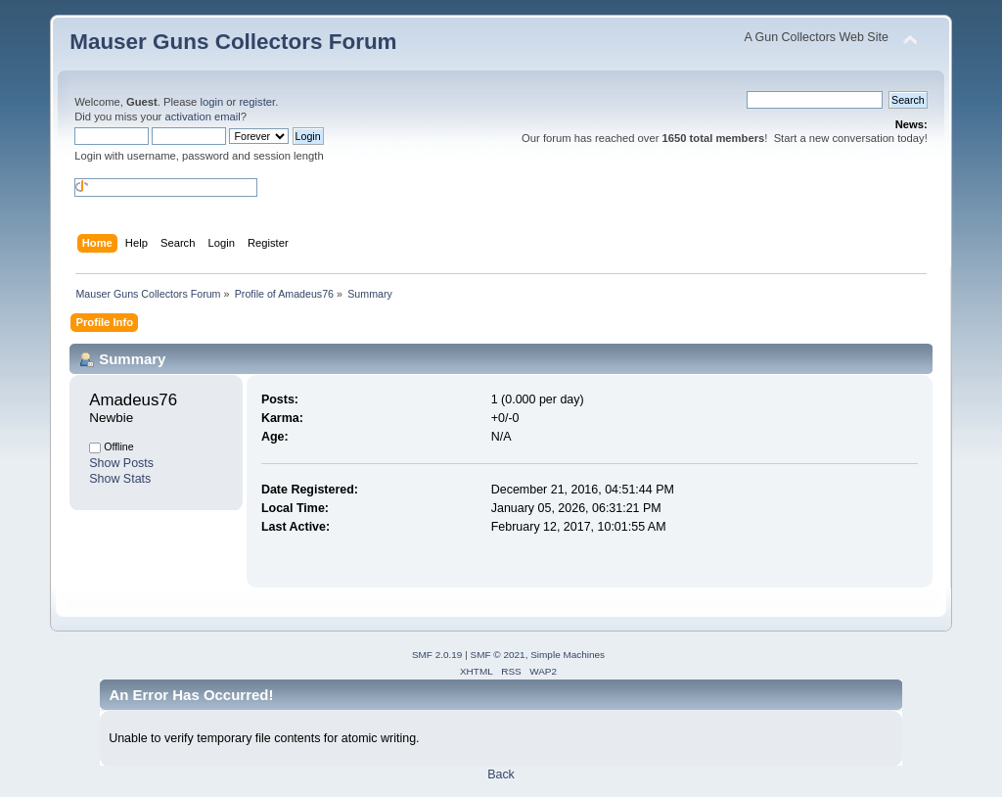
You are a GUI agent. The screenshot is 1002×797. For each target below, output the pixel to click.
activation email (202, 116)
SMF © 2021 (498, 654)
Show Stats (120, 479)
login (211, 102)
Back (501, 774)
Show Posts (121, 463)
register (257, 102)
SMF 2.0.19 (437, 654)
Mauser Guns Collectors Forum (232, 41)
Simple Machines (567, 654)
